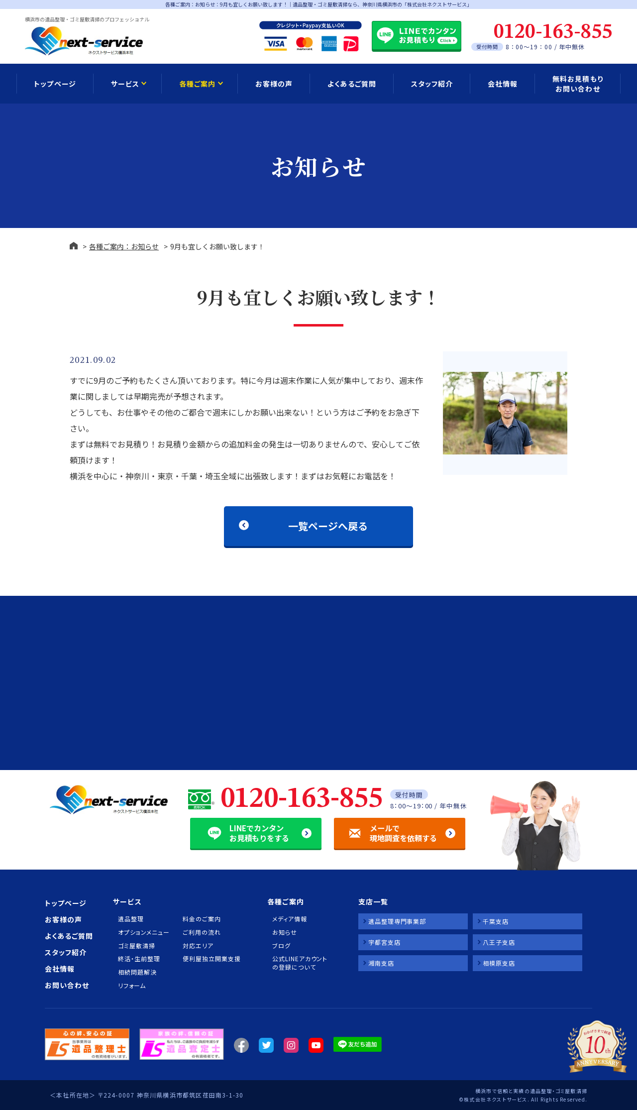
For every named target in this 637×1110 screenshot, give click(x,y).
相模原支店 (499, 963)
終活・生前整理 (139, 959)
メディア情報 (289, 919)
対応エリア (198, 946)
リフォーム (132, 986)
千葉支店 (496, 921)
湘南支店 (381, 963)
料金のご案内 (201, 919)
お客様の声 (274, 84)
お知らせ (284, 932)
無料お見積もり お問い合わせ (577, 84)
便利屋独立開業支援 (211, 959)
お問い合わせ (67, 985)
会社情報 (503, 84)
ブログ (281, 946)
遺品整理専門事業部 (397, 921)
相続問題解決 (137, 972)
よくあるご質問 (351, 84)
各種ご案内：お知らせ (124, 246)
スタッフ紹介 (432, 84)
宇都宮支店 (384, 942)
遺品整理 (131, 919)
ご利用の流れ (201, 932)
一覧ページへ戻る (328, 526)
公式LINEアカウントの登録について (299, 963)
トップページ (55, 84)
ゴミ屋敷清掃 (136, 946)
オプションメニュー (143, 932)
